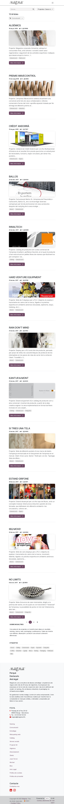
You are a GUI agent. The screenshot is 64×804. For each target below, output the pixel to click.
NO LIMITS (15, 579)
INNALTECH (15, 226)
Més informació (16, 63)
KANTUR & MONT (18, 378)
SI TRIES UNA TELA (19, 428)
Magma (24, 799)
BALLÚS (13, 176)
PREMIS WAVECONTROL (22, 75)
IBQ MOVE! (15, 529)
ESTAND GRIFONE (19, 478)
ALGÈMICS (15, 25)
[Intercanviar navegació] (52, 3)
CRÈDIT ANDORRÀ (19, 126)
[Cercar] (33, 9)
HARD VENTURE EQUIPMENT (25, 277)
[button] (45, 9)
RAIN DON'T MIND (19, 327)
